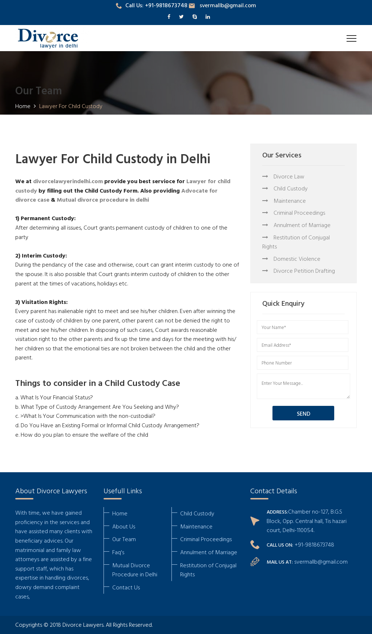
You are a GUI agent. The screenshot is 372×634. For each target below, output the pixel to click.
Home (120, 513)
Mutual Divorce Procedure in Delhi (134, 570)
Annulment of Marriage (296, 225)
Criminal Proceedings (293, 212)
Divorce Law (283, 176)
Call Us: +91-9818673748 (151, 5)
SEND (303, 413)
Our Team (124, 539)
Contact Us (126, 587)
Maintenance (284, 200)
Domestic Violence (291, 258)
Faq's (118, 552)
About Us (123, 526)
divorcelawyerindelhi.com (68, 181)
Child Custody (285, 188)
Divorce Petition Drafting (298, 270)
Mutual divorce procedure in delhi (103, 199)
